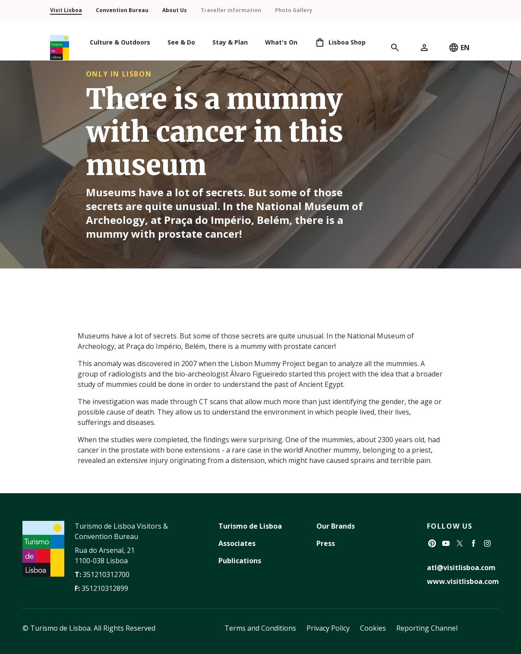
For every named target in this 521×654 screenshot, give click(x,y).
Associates (237, 543)
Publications (239, 560)
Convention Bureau (122, 10)
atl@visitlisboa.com (461, 567)
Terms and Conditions (260, 628)
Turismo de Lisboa (250, 526)
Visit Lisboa (66, 10)
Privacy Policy (328, 628)
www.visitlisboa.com (463, 581)
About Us (174, 10)
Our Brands (335, 526)
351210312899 (105, 588)
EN (459, 47)
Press (325, 543)
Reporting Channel (427, 628)
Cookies (373, 628)
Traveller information (231, 10)
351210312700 (106, 574)
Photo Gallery (294, 10)
